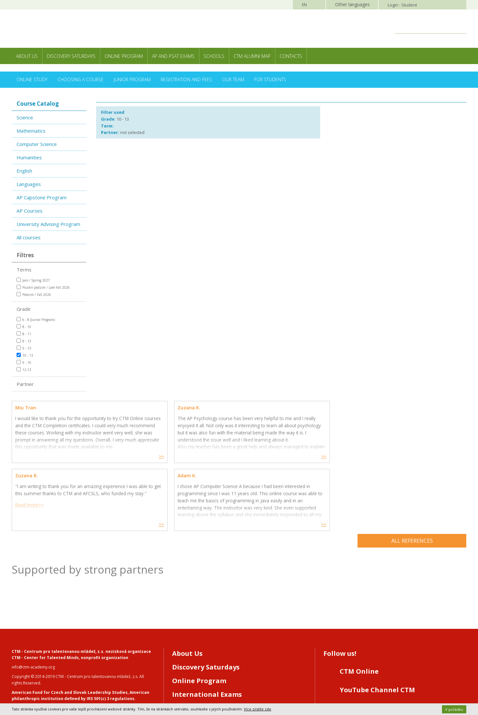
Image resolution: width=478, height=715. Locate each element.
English (24, 170)
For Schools (191, 640)
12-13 (24, 369)
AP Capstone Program (42, 197)
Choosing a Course (80, 79)
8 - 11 (24, 333)
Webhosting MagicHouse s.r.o (39, 689)
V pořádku (454, 709)
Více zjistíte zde (257, 709)
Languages (29, 184)
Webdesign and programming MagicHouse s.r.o (56, 682)
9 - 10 (24, 362)
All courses (29, 237)
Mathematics (31, 130)
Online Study (32, 79)
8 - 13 (24, 340)
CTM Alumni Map (251, 56)
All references (412, 473)
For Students (270, 79)
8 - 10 (24, 326)
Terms (24, 269)
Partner (25, 384)
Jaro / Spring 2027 (33, 280)
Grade (24, 309)
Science (25, 117)
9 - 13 (24, 348)
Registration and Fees (186, 79)
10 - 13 (25, 355)
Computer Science (37, 144)
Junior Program (132, 79)
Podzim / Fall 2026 (34, 294)
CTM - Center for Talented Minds (45, 590)
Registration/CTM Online (214, 654)
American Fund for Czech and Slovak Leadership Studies (70, 625)
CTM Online (359, 604)
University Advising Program (48, 224)
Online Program (124, 56)
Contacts (291, 56)
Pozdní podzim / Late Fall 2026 (43, 287)
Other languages (352, 4)
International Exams (207, 627)
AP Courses (30, 210)
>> (114, 457)
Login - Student (402, 5)
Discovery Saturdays (71, 56)
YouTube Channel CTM (377, 622)
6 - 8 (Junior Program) (36, 319)
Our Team (233, 79)
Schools (214, 56)
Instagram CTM (366, 641)
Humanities (29, 157)
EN (304, 4)
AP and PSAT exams (173, 56)
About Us (27, 56)
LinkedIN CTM (363, 659)
